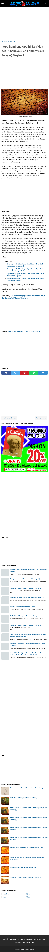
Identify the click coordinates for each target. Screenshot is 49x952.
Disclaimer (13, 939)
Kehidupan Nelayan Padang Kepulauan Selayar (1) (25, 588)
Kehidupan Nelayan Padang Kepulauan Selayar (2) (25, 625)
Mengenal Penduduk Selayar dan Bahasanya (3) (25, 579)
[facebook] (6, 373)
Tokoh (28, 897)
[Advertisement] (24, 23)
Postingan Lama (41, 418)
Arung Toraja (30, 942)
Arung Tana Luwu (39, 939)
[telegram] (43, 373)
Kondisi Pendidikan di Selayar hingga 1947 (23, 867)
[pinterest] (24, 373)
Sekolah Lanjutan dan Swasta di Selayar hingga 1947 (26, 847)
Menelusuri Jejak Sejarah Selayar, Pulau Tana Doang (26, 788)
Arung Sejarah (28, 939)
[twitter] (15, 373)
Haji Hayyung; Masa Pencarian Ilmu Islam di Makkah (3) (27, 597)
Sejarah (28, 894)
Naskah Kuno (7, 894)
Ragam (5, 897)
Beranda (6, 939)
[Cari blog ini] (46, 4)
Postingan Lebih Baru (9, 418)
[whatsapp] (33, 373)
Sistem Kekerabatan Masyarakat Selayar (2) (23, 606)
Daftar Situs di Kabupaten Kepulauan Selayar (24, 616)
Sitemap (20, 939)
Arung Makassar (20, 942)
